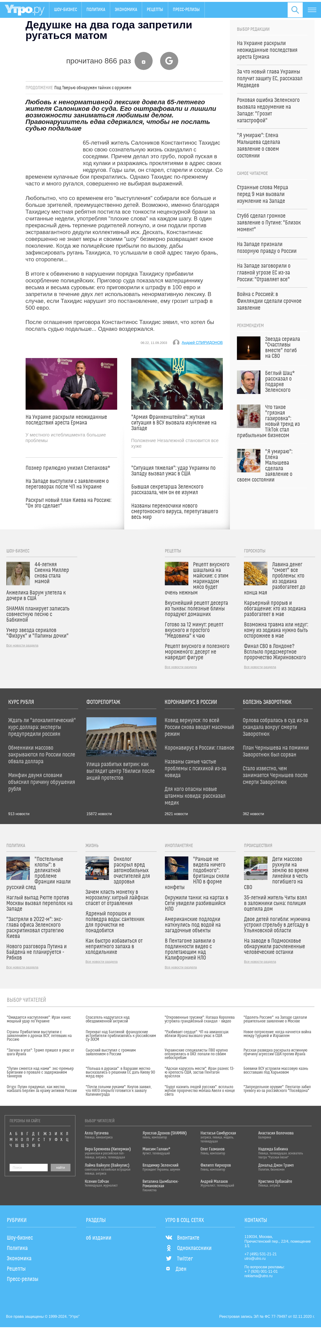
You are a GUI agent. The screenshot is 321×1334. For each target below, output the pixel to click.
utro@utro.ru (255, 1259)
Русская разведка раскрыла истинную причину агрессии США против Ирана (275, 1052)
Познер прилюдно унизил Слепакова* (68, 468)
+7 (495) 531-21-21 (260, 1254)
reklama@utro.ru (258, 1276)
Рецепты (155, 10)
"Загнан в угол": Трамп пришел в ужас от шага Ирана (40, 1052)
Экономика (126, 10)
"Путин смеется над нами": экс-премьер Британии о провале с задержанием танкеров (40, 1072)
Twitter (179, 1259)
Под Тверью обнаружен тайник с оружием (92, 87)
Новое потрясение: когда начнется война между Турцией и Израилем (277, 1034)
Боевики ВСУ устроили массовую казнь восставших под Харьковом (276, 1070)
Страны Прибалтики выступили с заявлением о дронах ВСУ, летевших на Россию (39, 1035)
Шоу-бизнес (65, 10)
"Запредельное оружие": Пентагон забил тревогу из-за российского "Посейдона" (277, 1089)
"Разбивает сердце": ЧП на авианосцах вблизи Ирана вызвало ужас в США (196, 1034)
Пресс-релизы (186, 10)
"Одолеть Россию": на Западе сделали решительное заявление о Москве (275, 1019)
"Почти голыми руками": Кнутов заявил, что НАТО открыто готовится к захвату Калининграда (119, 1090)
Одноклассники (188, 1248)
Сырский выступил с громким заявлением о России (111, 1052)
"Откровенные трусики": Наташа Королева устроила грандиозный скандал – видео (200, 1019)
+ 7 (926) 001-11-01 (261, 1271)
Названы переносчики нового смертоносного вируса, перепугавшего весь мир (174, 511)
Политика (96, 10)
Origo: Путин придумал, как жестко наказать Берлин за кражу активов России (42, 1089)
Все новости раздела (22, 645)
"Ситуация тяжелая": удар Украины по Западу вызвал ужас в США (173, 471)
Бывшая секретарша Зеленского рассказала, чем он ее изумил (167, 490)
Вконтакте (182, 1238)
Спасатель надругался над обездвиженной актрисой (108, 1019)
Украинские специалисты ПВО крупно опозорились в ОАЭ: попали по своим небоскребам (196, 1054)
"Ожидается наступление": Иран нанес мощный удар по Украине (39, 1019)
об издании (98, 1238)
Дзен (176, 1269)
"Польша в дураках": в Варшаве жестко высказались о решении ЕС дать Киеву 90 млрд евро (120, 1072)
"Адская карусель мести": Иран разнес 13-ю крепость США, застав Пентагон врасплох (199, 1072)
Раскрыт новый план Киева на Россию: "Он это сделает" (68, 503)
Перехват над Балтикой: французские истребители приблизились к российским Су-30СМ (121, 1035)
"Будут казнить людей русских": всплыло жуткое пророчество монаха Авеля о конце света (200, 1090)
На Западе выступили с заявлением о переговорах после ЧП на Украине (67, 484)
